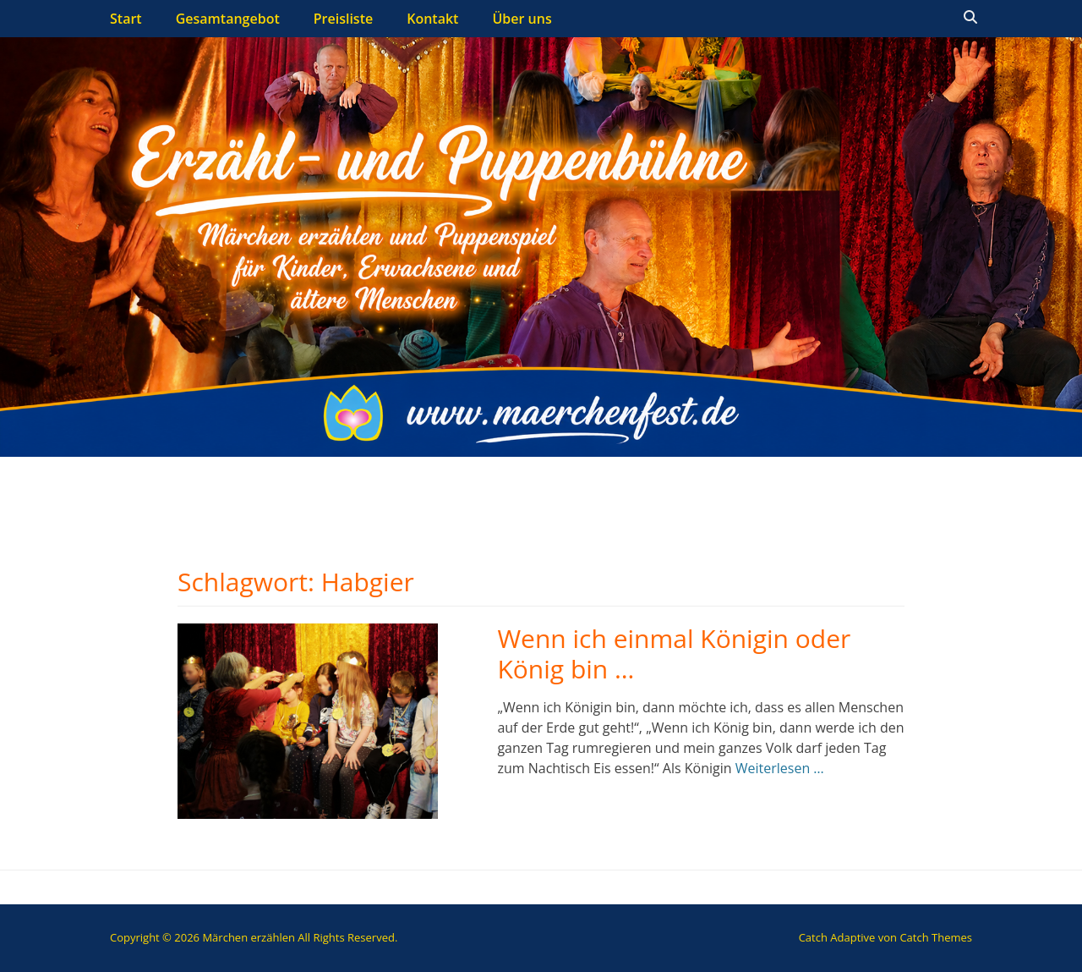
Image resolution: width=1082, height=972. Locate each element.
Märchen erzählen (248, 937)
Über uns (521, 18)
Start (126, 18)
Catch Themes (935, 937)
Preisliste (343, 18)
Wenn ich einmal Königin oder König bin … (673, 653)
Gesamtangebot (228, 18)
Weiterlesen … (779, 768)
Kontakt (432, 18)
